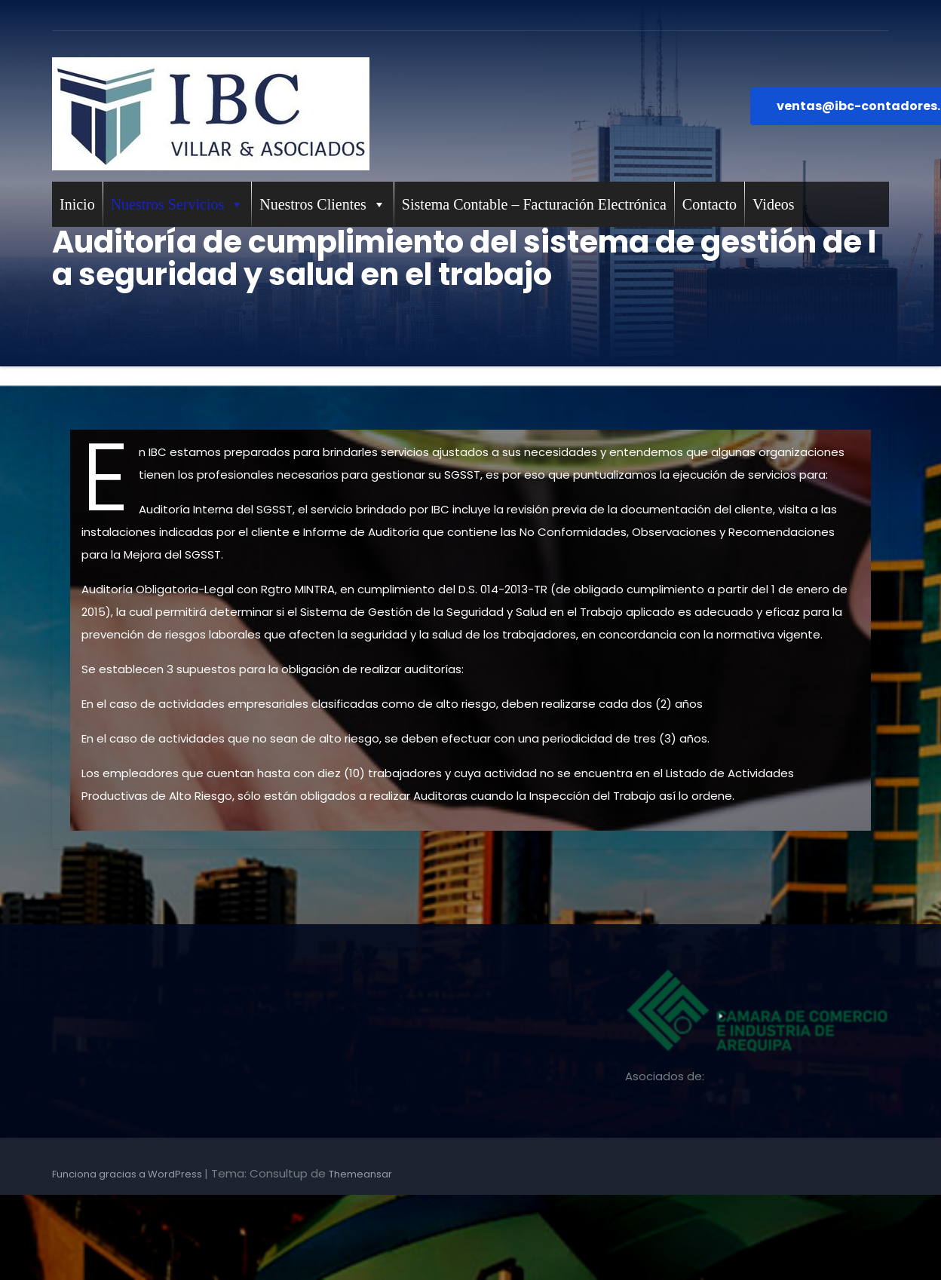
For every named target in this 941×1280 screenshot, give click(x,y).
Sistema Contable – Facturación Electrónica (534, 204)
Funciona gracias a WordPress (128, 1174)
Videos (773, 204)
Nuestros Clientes (322, 204)
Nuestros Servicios (177, 204)
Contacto (709, 204)
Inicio (77, 204)
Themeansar (360, 1174)
